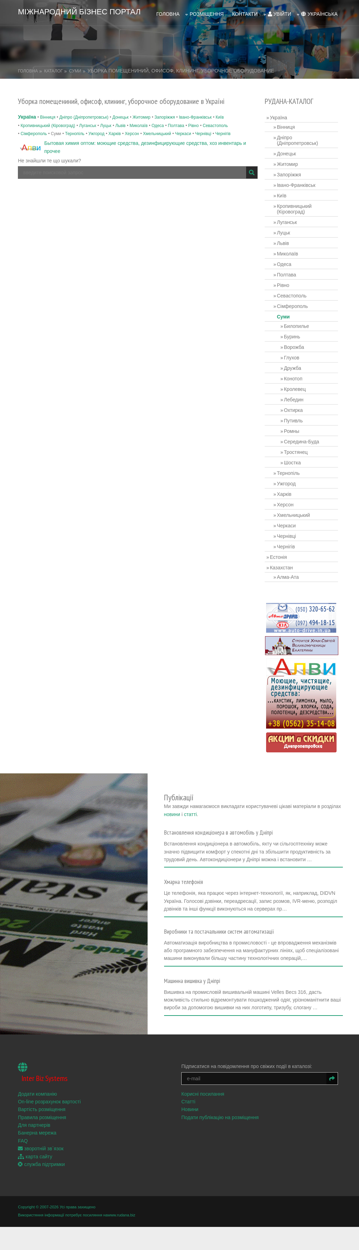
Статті (191, 1126)
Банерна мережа (37, 1157)
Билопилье (299, 321)
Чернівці (203, 128)
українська (319, 11)
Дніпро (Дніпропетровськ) (83, 112)
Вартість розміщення (41, 1133)
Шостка (295, 458)
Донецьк (121, 112)
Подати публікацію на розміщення (223, 1141)
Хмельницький (157, 128)
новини (280, 799)
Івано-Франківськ (195, 112)
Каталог (53, 66)
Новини (193, 1133)
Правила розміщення (42, 1141)
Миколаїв (139, 120)
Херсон (132, 128)
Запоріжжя (164, 112)
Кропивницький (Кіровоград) (48, 120)
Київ (220, 112)
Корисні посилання (205, 1118)
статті (298, 799)
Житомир (141, 112)
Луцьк (105, 120)
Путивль (296, 416)
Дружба (295, 363)
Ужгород (96, 128)
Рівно (193, 120)
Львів (120, 120)
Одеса (157, 120)
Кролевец (298, 384)
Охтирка (296, 405)
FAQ (23, 1165)
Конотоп (296, 374)
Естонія (281, 552)
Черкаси (183, 128)
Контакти (245, 11)
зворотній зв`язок (40, 1172)
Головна (168, 11)
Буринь (295, 332)
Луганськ (87, 120)
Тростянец (299, 447)
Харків (114, 128)
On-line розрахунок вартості (49, 1126)
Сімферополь (34, 128)
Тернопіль (74, 128)
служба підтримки (41, 1188)
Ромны (295, 426)
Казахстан (284, 563)
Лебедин (297, 395)
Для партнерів (34, 1149)
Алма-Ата (291, 572)
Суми (75, 66)
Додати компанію (37, 1118)
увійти (279, 11)
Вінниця (47, 112)
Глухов (295, 353)
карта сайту (35, 1180)
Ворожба (297, 342)
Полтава (176, 120)
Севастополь (215, 120)
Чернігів (223, 128)
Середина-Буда (305, 437)
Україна (27, 112)
